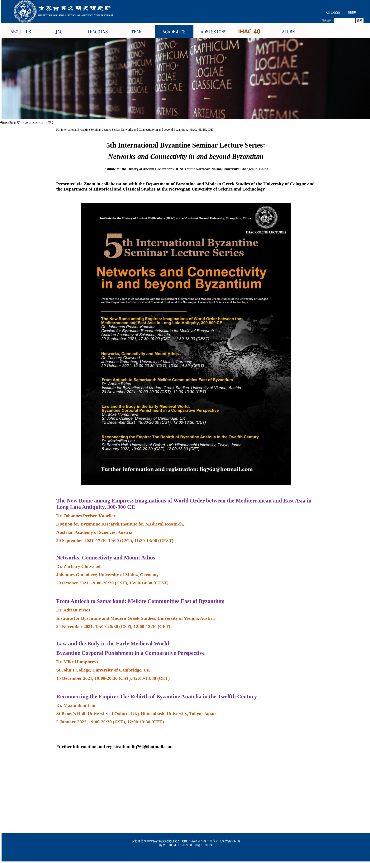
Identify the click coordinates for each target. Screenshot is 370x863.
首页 (17, 122)
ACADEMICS (34, 122)
